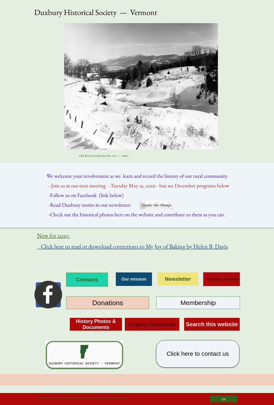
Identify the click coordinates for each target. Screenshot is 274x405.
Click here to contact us (198, 353)
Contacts (87, 279)
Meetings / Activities (221, 279)
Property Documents (152, 324)
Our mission (133, 279)
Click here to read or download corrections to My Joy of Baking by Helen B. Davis (132, 246)
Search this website (212, 324)
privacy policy (106, 398)
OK (223, 399)
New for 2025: (53, 235)
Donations (107, 303)
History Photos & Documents (96, 324)
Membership (198, 302)
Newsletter (178, 279)
